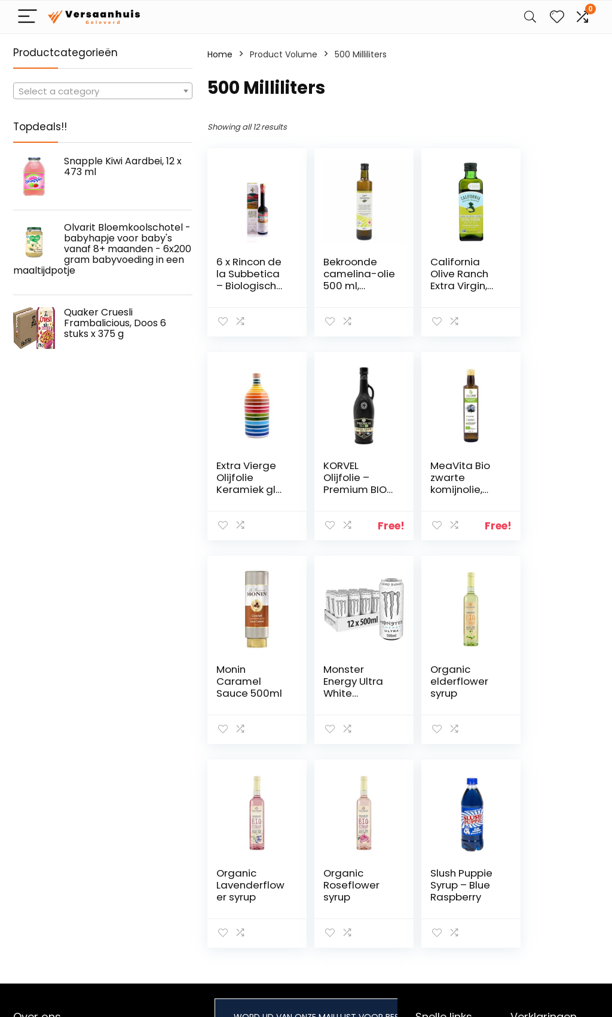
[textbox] (103, 91)
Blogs (426, 874)
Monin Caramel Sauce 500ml (438, 483)
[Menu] (27, 17)
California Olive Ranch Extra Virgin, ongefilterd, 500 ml (445, 286)
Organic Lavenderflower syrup (346, 681)
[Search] (530, 17)
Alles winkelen (443, 857)
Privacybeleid (537, 840)
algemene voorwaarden (537, 862)
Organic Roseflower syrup (444, 681)
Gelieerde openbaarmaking (546, 889)
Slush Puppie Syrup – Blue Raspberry (547, 681)
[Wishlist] (557, 17)
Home (219, 54)
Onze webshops (448, 890)
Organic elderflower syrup (245, 681)
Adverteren (438, 907)
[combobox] (102, 90)
